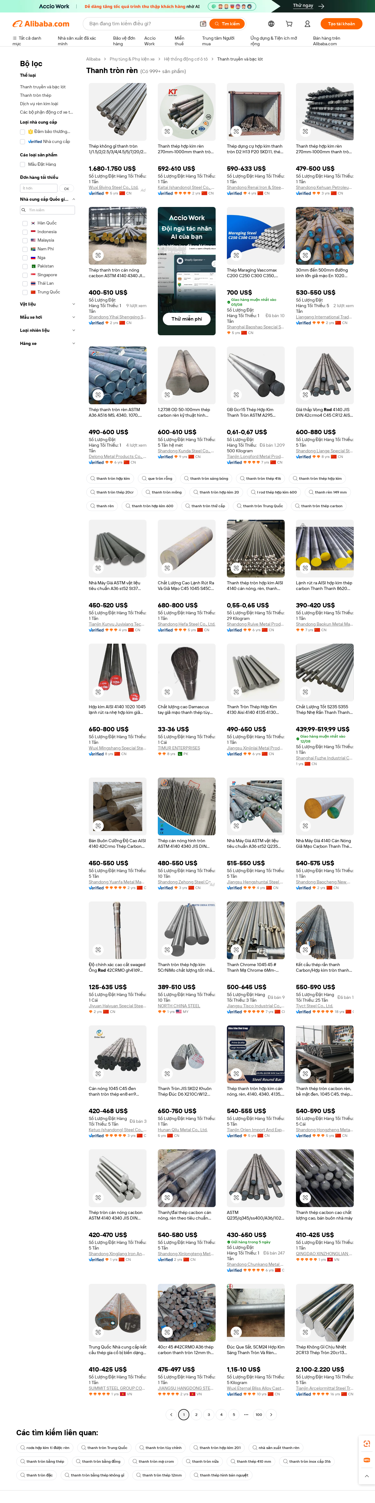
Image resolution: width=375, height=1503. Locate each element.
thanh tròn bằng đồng (98, 1461)
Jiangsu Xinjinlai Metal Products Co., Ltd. (256, 747)
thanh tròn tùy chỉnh (160, 1447)
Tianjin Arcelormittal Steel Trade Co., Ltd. (325, 1388)
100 (259, 1414)
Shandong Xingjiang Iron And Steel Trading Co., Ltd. (118, 1253)
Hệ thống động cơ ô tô (186, 58)
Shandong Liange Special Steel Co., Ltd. (325, 450)
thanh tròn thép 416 (260, 478)
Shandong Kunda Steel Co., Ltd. (187, 450)
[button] (203, 23)
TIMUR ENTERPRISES (179, 747)
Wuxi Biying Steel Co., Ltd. (113, 187)
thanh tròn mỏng (164, 492)
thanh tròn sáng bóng (206, 478)
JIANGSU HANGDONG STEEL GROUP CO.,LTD (187, 1388)
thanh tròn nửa (202, 1461)
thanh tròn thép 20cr (112, 492)
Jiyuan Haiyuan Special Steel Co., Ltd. (118, 1005)
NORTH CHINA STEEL (179, 1005)
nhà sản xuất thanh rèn (275, 1447)
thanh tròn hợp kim (110, 478)
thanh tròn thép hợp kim (317, 478)
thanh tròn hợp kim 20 (216, 492)
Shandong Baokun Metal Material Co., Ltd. (325, 623)
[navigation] (47, 737)
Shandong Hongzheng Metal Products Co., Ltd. (325, 1129)
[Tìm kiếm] (227, 24)
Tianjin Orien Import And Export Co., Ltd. (256, 1129)
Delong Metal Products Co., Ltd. (118, 456)
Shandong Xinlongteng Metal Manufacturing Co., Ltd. (187, 1253)
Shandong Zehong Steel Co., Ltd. (187, 881)
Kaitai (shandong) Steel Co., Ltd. (187, 187)
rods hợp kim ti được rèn (44, 1447)
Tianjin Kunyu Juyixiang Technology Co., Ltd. (118, 623)
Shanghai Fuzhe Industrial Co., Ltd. (325, 757)
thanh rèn (102, 505)
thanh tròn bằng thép (42, 1461)
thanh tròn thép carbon (318, 505)
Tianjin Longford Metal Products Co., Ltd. (256, 456)
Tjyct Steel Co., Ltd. (314, 1005)
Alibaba (93, 58)
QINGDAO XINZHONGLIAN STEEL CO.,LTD (325, 1253)
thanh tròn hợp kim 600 (149, 505)
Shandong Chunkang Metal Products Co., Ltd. (256, 1264)
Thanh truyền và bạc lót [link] (240, 58)
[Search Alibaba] (141, 23)
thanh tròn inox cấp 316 (307, 1461)
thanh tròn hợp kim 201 (216, 1447)
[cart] (290, 24)
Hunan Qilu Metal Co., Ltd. (183, 1129)
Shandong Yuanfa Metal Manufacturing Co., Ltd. (118, 881)
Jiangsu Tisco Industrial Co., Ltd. (256, 1005)
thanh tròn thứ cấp (205, 505)
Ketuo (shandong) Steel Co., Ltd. (118, 1129)
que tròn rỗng (157, 478)
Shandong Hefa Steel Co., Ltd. (186, 623)
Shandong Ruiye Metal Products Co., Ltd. (256, 623)
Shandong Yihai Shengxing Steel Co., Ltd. (118, 316)
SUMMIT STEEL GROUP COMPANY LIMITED (118, 1388)
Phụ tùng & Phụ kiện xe (132, 58)
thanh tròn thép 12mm (159, 1475)
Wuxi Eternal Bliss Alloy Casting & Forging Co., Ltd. (256, 1388)
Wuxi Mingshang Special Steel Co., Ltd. (118, 747)
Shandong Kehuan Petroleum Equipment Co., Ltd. (325, 187)
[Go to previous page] (171, 1414)
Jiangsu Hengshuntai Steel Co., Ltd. (256, 881)
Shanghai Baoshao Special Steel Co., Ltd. (256, 326)
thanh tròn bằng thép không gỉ (94, 1475)
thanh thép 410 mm (251, 1461)
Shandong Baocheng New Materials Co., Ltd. (325, 881)
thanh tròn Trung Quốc (260, 505)
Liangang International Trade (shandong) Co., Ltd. (325, 316)
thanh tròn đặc (36, 1475)
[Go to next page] (271, 1414)
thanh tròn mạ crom (153, 1461)
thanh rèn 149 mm (328, 492)
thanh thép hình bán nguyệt (221, 1475)
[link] (367, 1444)
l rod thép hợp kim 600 (274, 492)
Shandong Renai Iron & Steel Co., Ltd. (256, 187)
